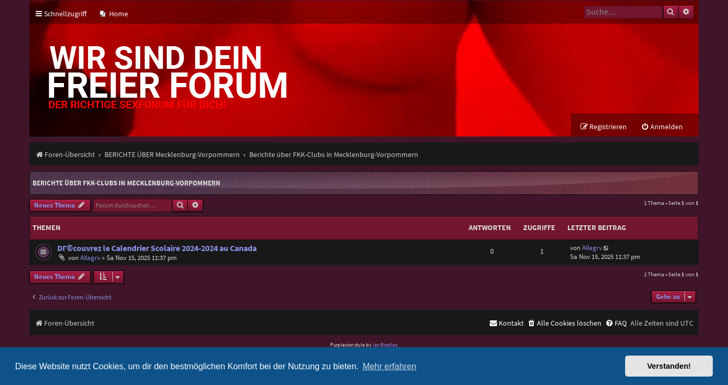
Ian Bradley (385, 344)
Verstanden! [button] (669, 366)
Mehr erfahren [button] (389, 366)
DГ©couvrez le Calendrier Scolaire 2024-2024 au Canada (157, 248)
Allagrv (90, 257)
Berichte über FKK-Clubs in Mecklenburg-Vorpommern (126, 183)
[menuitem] (114, 14)
